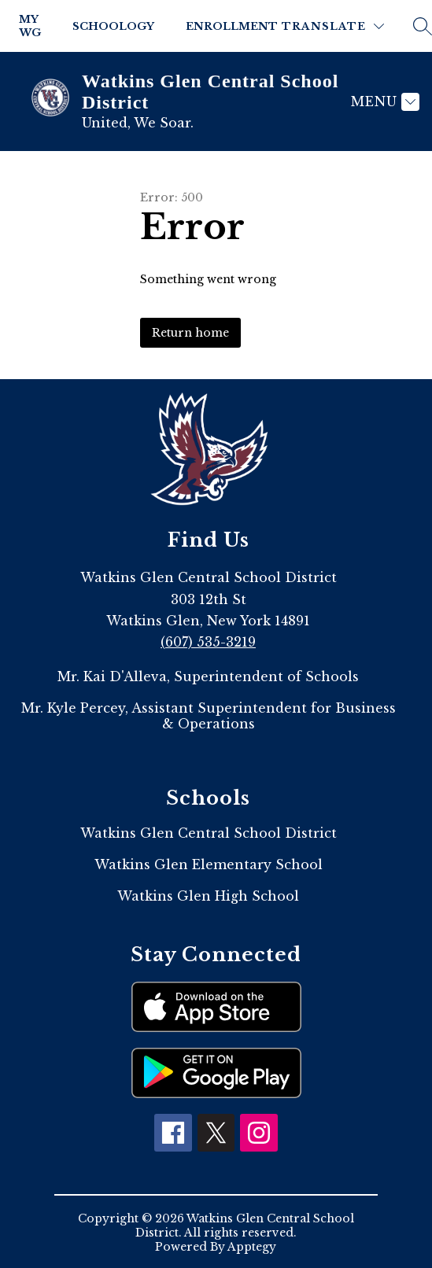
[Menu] (383, 101)
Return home (190, 333)
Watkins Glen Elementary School (208, 864)
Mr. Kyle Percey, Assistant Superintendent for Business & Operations (208, 716)
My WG (30, 26)
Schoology (113, 26)
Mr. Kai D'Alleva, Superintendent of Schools (208, 676)
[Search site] (422, 26)
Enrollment (232, 26)
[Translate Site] (333, 26)
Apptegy (251, 1247)
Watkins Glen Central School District (208, 833)
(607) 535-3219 (208, 642)
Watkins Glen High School (208, 896)
